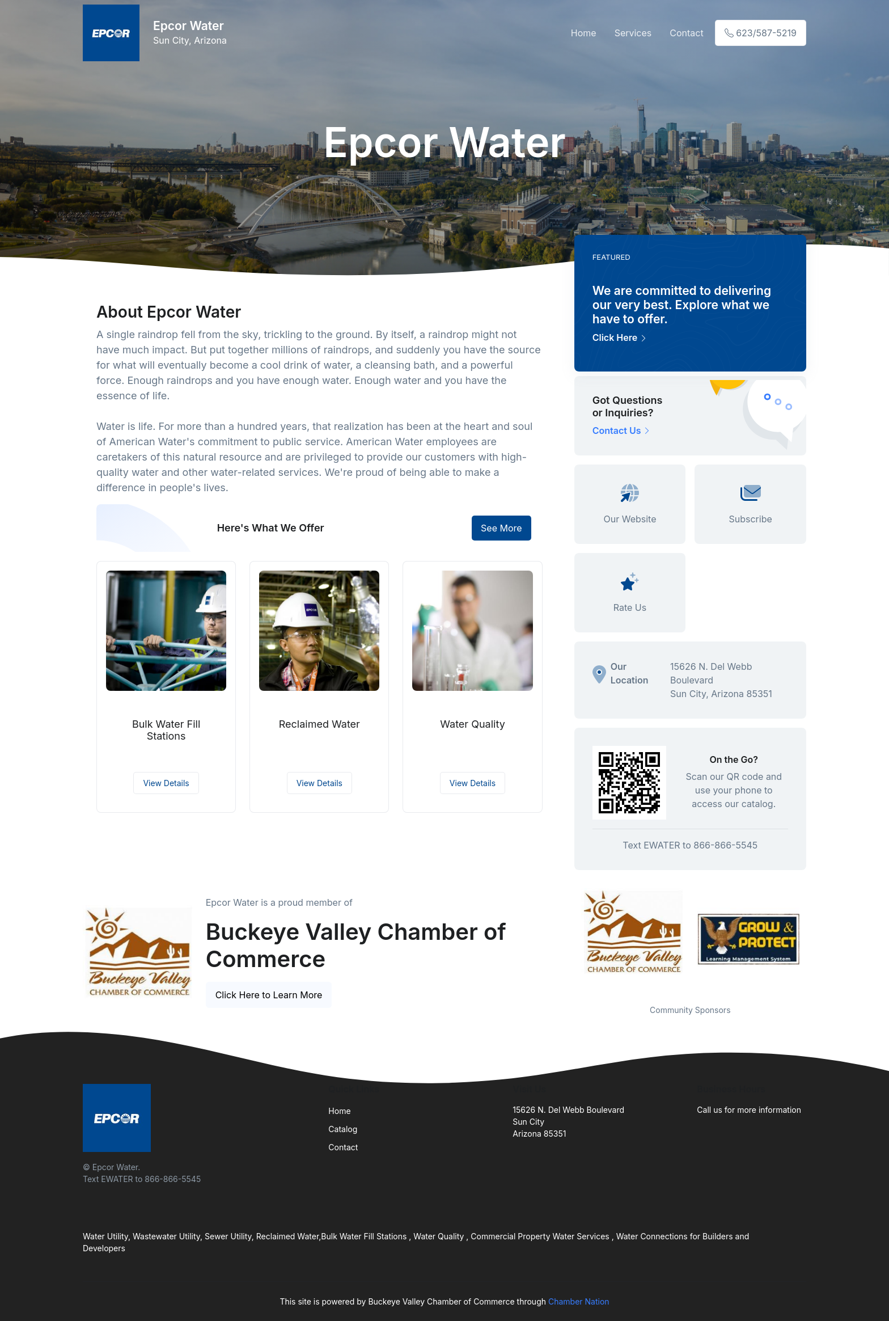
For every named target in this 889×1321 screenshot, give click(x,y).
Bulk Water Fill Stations (166, 730)
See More (501, 528)
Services (633, 33)
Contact (686, 33)
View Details (166, 783)
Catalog (342, 1129)
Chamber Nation (578, 1301)
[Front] (113, 33)
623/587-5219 (761, 33)
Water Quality (472, 724)
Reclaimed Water (319, 724)
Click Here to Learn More (269, 995)
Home (583, 33)
